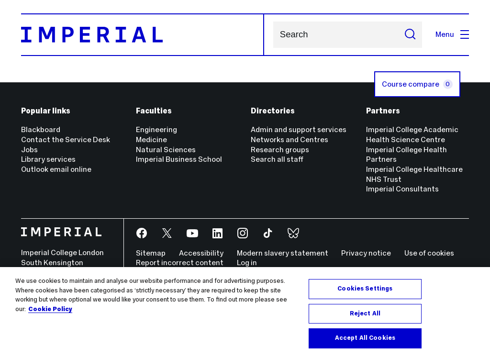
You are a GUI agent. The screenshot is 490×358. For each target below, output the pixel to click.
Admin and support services (298, 129)
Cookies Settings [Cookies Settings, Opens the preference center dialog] (364, 288)
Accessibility (201, 252)
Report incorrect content (179, 262)
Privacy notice (366, 252)
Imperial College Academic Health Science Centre (412, 134)
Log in (247, 262)
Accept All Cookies (365, 338)
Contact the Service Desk (65, 139)
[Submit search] (410, 35)
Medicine (151, 139)
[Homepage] (143, 34)
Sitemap (151, 252)
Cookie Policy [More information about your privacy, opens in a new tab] (50, 309)
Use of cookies (429, 252)
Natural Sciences (166, 149)
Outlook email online (56, 169)
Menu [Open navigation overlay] (452, 34)
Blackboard (40, 129)
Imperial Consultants (402, 188)
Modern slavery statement (282, 252)
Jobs (29, 149)
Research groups (280, 149)
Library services (48, 159)
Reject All (365, 313)
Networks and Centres (289, 139)
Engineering (156, 129)
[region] (245, 312)
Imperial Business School (179, 159)
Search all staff (277, 159)
